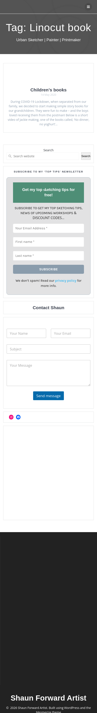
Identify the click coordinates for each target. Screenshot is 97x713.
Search (48, 150)
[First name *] (48, 242)
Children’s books (48, 89)
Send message (48, 395)
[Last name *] (48, 255)
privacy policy (65, 281)
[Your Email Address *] (48, 228)
